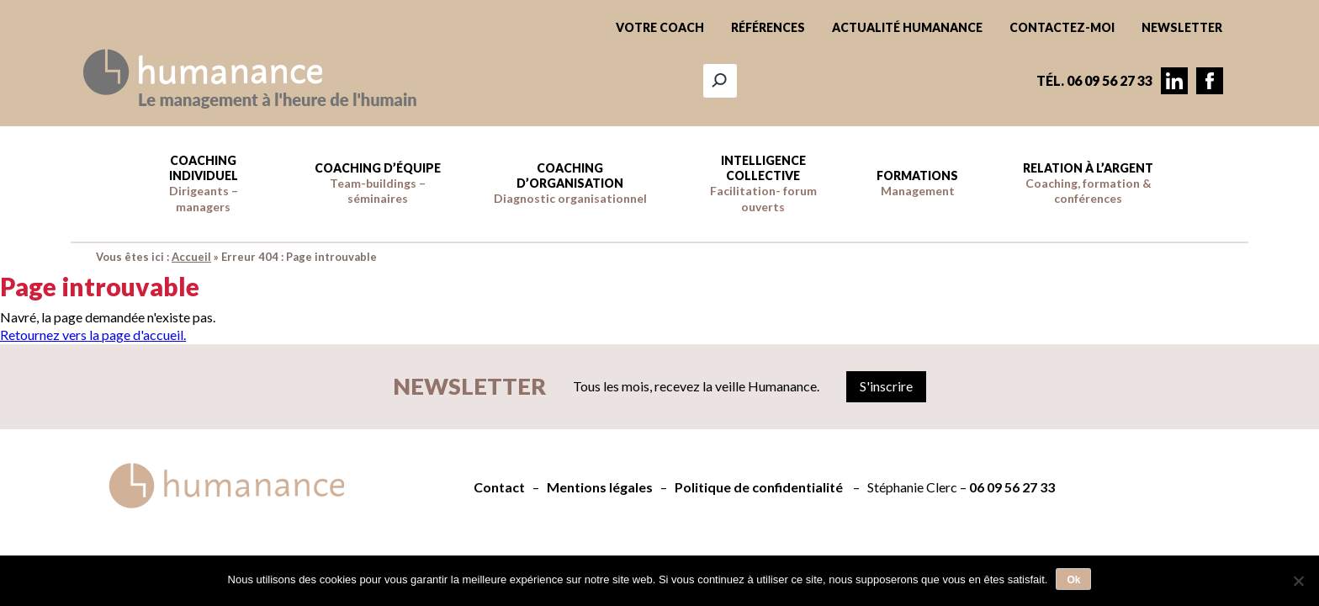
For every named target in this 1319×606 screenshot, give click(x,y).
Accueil (191, 256)
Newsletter (1182, 27)
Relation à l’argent (1088, 183)
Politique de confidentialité (759, 487)
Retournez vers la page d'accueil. (93, 335)
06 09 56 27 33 (1012, 487)
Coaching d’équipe (378, 183)
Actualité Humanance (907, 27)
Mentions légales (600, 487)
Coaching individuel (203, 183)
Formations (917, 183)
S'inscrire (886, 386)
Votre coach (660, 27)
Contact (499, 487)
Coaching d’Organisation (570, 183)
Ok (1073, 580)
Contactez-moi (1062, 27)
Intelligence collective (763, 183)
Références (768, 27)
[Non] (1298, 580)
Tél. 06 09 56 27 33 (1094, 80)
